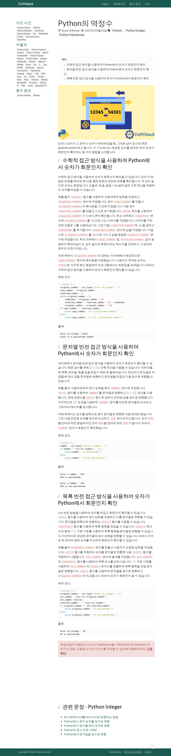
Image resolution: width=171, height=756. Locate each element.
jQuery (40, 67)
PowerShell (22, 55)
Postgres (33, 82)
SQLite (43, 82)
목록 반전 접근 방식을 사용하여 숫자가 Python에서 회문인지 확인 (107, 78)
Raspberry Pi (41, 85)
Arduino (35, 79)
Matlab (20, 64)
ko (148, 3)
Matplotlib (43, 33)
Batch (45, 52)
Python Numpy (23, 33)
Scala (30, 85)
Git (34, 33)
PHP (43, 73)
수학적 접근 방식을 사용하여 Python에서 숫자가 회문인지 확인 (106, 64)
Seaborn (42, 61)
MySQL (44, 79)
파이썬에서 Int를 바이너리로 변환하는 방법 (91, 717)
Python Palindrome (71, 34)
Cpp (45, 64)
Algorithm (21, 39)
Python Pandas (37, 55)
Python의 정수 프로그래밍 (80, 730)
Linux (28, 64)
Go (25, 76)
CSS (37, 73)
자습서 (105, 3)
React (29, 73)
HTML (20, 67)
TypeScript (35, 70)
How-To (119, 3)
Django (43, 58)
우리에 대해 (115, 752)
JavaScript (39, 30)
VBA (23, 85)
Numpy (20, 58)
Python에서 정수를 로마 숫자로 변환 (87, 725)
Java (19, 76)
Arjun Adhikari (71, 30)
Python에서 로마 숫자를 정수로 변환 (87, 721)
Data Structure (32, 36)
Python (20, 52)
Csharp (40, 76)
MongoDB (21, 82)
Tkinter (36, 27)
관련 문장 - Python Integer (88, 706)
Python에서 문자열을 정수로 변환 (85, 734)
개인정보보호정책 (133, 752)
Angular (20, 73)
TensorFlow (22, 70)
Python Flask (32, 58)
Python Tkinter (33, 52)
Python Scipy (23, 49)
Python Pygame (39, 49)
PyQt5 (20, 36)
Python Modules (24, 30)
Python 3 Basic (23, 27)
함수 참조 (135, 3)
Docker (32, 61)
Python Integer (135, 30)
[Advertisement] (33, 141)
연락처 (148, 752)
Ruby (26, 79)
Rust (19, 79)
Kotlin (32, 76)
